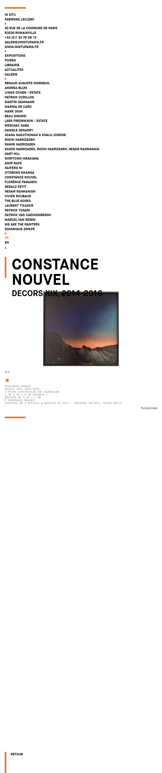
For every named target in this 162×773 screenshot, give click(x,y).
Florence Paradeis (21, 182)
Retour (17, 754)
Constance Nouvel (21, 177)
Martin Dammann (20, 102)
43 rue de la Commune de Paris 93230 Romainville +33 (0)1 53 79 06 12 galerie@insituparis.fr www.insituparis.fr (31, 37)
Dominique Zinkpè (20, 229)
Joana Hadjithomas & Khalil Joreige (35, 135)
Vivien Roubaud (18, 196)
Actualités (14, 70)
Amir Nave (13, 163)
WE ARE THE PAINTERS (22, 224)
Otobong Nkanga (19, 172)
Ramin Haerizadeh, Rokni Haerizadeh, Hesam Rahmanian (52, 149)
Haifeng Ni (13, 168)
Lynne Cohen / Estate (23, 92)
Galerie (11, 74)
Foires (10, 60)
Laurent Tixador (19, 205)
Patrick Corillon (19, 97)
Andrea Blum (16, 88)
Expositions (15, 55)
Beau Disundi (15, 116)
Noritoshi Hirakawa (22, 158)
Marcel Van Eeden (20, 219)
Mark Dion (14, 111)
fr (7, 238)
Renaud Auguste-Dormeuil (27, 83)
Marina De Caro (18, 107)
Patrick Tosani (17, 210)
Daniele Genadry (19, 130)
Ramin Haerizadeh (20, 144)
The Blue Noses (18, 201)
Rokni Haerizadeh (20, 139)
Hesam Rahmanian (20, 191)
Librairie (12, 65)
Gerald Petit (15, 187)
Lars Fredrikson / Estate (26, 121)
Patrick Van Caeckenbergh (28, 215)
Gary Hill (12, 154)
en (7, 242)
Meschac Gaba (17, 125)
